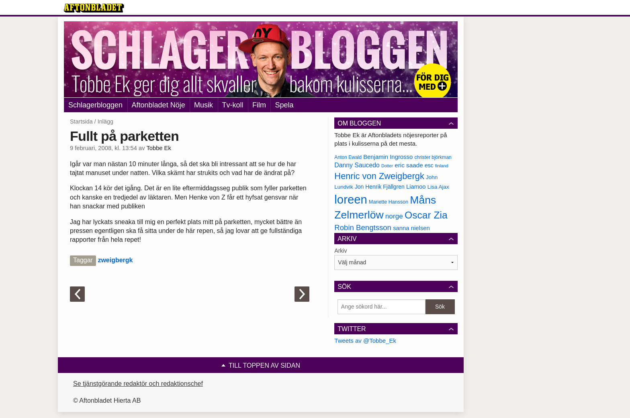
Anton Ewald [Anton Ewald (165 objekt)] (348, 157)
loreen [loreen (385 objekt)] (350, 199)
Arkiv (340, 250)
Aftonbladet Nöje (158, 105)
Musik (203, 105)
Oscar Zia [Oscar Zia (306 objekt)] (426, 215)
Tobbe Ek (158, 148)
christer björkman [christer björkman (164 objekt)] (432, 157)
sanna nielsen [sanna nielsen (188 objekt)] (411, 228)
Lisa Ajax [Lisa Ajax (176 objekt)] (438, 187)
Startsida (81, 121)
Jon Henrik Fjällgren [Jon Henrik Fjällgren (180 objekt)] (380, 186)
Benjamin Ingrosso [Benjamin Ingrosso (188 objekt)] (388, 157)
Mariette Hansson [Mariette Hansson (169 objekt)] (388, 202)
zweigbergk (115, 260)
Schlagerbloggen (95, 105)
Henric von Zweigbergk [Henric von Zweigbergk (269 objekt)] (379, 176)
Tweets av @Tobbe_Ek (365, 340)
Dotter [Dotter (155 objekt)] (387, 165)
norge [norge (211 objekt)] (394, 216)
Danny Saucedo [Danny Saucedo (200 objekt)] (356, 165)
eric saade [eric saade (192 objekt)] (409, 165)
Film (259, 105)
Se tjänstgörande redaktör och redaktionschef (138, 383)
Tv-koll (232, 105)
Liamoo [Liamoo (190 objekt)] (416, 186)
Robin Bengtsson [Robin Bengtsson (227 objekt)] (362, 227)
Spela (284, 105)
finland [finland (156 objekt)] (441, 165)
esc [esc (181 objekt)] (429, 165)
